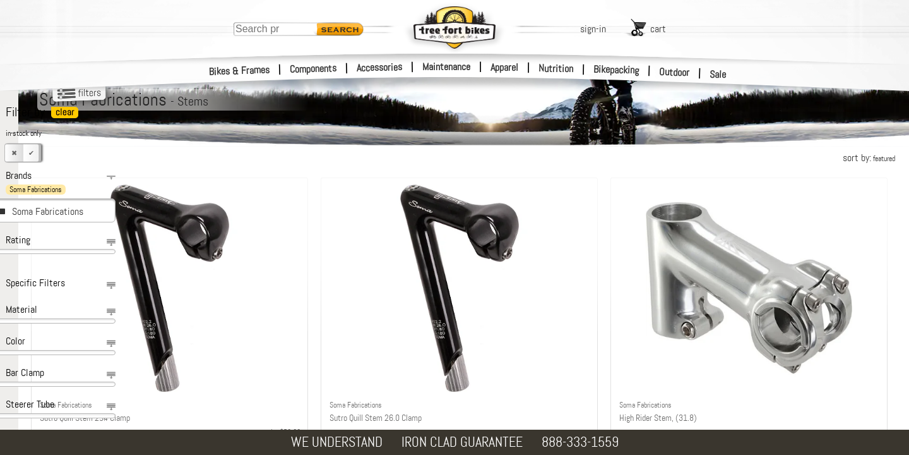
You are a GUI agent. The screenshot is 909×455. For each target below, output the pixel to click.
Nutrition (555, 68)
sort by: (869, 157)
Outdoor (674, 72)
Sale (718, 75)
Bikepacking (616, 70)
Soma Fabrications (47, 211)
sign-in (593, 28)
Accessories (379, 67)
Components (313, 68)
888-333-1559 (580, 442)
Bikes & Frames (239, 70)
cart (658, 28)
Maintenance (446, 66)
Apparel (504, 67)
